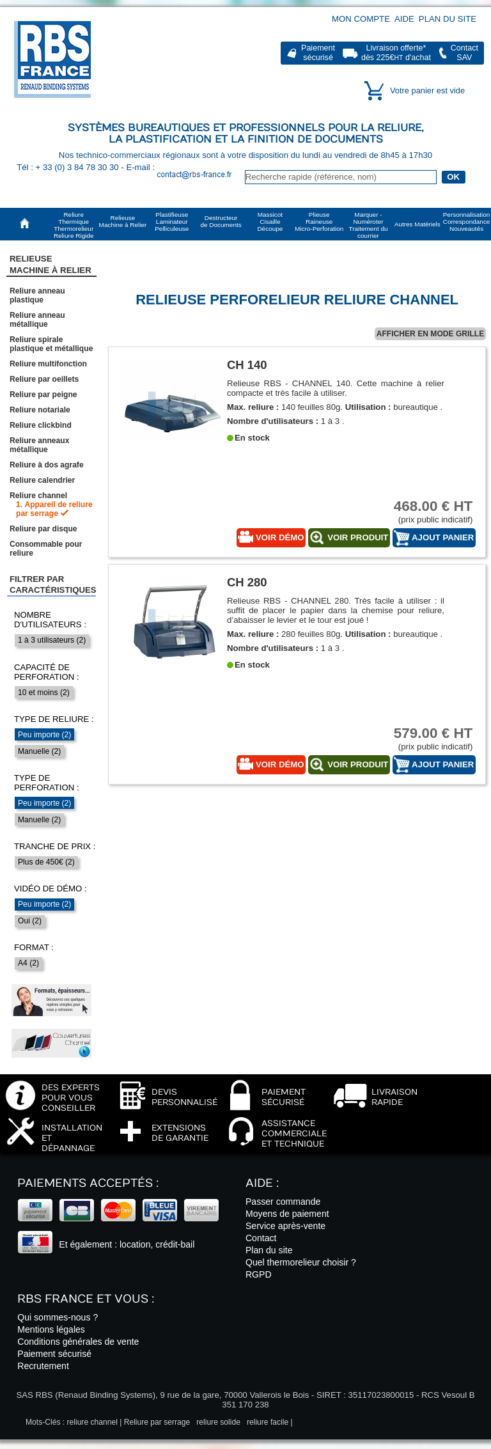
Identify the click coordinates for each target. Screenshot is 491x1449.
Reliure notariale (40, 409)
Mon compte (361, 19)
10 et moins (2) (44, 692)
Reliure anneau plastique (37, 295)
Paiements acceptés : (88, 1183)
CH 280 (247, 582)
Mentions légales (51, 1329)
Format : (34, 947)
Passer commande (283, 1201)
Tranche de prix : (55, 846)
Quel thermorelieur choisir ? (301, 1262)
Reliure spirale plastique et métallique (51, 344)
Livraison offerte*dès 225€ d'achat (396, 52)
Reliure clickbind (41, 425)
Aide (404, 19)
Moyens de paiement (287, 1214)
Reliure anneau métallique (37, 320)
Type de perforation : (46, 782)
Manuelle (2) (39, 751)
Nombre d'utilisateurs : (50, 619)
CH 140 (247, 365)
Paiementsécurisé (318, 52)
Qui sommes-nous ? (57, 1317)
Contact (261, 1238)
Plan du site (447, 19)
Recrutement (43, 1366)
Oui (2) (30, 920)
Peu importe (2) (44, 734)
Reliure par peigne (43, 394)
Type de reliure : (54, 719)
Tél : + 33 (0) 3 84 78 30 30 (69, 167)
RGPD (259, 1274)
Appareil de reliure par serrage (54, 509)
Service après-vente (285, 1226)
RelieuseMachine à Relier (50, 264)
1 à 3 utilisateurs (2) (52, 640)
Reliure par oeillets (44, 379)
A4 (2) (28, 963)
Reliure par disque (43, 528)
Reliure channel (38, 495)
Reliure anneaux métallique (39, 445)
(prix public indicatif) (424, 511)
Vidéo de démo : (50, 888)
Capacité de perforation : (46, 672)
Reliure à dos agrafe (47, 464)
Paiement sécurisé (54, 1354)
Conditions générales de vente (78, 1341)
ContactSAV (464, 52)
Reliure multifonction (48, 363)
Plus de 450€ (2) (46, 862)
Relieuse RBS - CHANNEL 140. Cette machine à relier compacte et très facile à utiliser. (335, 388)
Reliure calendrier (42, 480)
